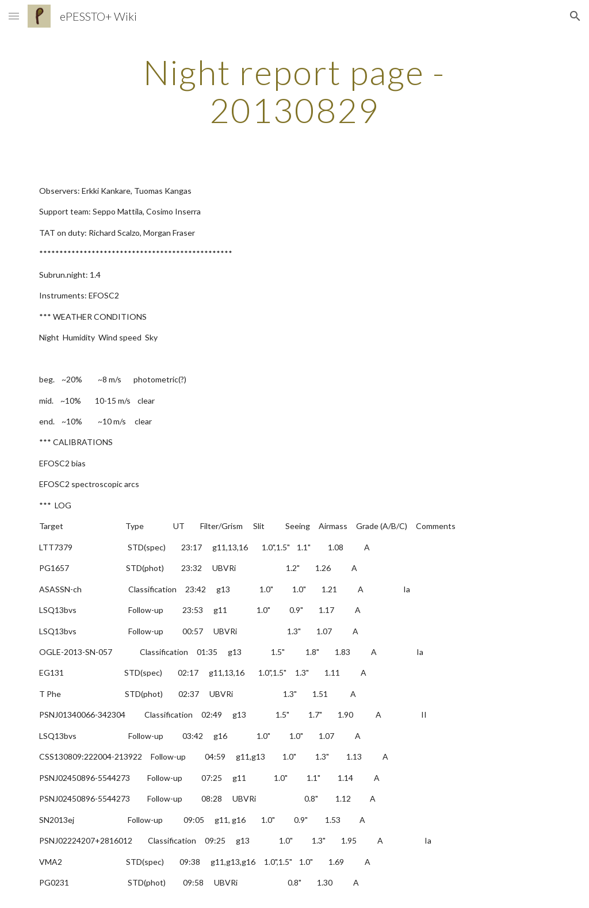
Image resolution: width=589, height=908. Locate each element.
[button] (14, 16)
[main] (294, 90)
